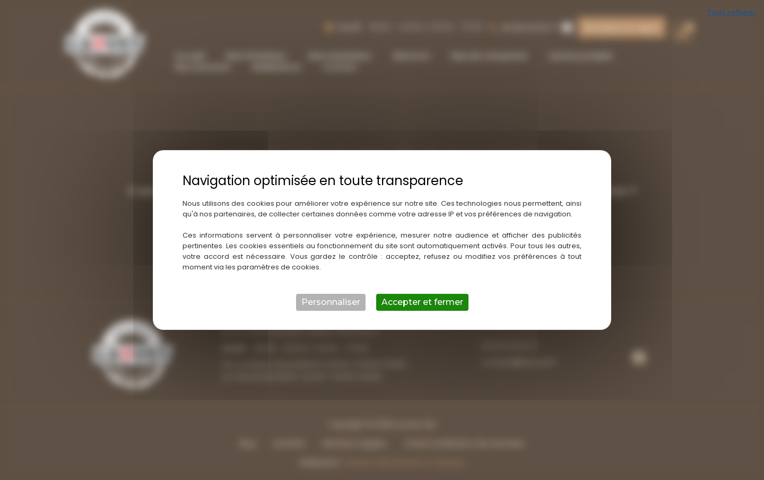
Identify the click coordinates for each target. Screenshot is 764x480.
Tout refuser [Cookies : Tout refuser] (731, 12)
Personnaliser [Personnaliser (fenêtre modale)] (330, 302)
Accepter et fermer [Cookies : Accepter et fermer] (422, 302)
